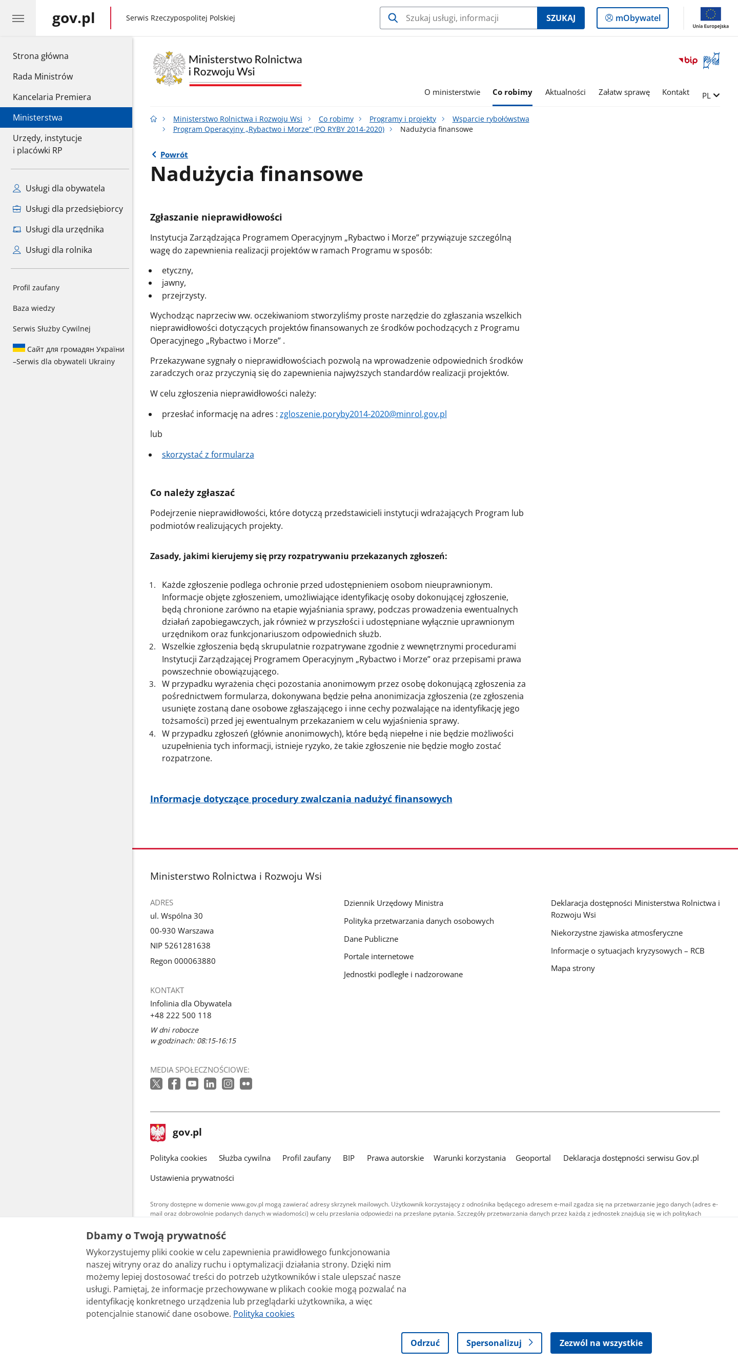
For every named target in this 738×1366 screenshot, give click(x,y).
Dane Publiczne (373, 938)
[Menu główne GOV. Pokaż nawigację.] (18, 18)
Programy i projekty (405, 119)
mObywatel (637, 20)
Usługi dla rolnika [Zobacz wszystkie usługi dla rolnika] (52, 249)
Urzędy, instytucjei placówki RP (47, 144)
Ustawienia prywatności (195, 1177)
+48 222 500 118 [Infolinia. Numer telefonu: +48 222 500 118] (183, 1015)
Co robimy (515, 91)
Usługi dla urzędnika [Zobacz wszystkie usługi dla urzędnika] (58, 229)
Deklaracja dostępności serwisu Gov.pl (634, 1157)
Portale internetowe (381, 956)
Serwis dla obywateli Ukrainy (69, 355)
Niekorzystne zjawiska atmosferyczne (619, 932)
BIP (352, 1157)
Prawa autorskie (398, 1157)
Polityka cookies (181, 1157)
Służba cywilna (247, 1157)
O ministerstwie (455, 91)
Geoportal (536, 1157)
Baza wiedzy (34, 308)
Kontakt (678, 91)
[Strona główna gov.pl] (73, 18)
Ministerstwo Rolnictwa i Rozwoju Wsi (240, 119)
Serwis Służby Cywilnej (52, 328)
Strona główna (52, 55)
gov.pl (179, 1133)
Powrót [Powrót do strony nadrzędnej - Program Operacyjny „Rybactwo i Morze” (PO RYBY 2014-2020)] (177, 154)
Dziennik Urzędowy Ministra (396, 902)
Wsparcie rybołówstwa (493, 119)
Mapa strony (576, 968)
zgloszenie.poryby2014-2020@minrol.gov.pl (365, 414)
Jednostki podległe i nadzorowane (405, 974)
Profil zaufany (36, 287)
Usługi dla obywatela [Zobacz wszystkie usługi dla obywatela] (59, 188)
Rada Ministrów (43, 76)
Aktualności (568, 91)
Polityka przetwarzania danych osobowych (421, 920)
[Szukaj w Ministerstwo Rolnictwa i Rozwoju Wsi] (458, 18)
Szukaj (561, 18)
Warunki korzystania (472, 1157)
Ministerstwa (38, 117)
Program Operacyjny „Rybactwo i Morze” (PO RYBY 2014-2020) (281, 129)
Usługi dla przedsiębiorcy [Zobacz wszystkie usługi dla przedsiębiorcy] (68, 208)
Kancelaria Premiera (52, 97)
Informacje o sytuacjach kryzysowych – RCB (630, 950)
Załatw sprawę (626, 91)
